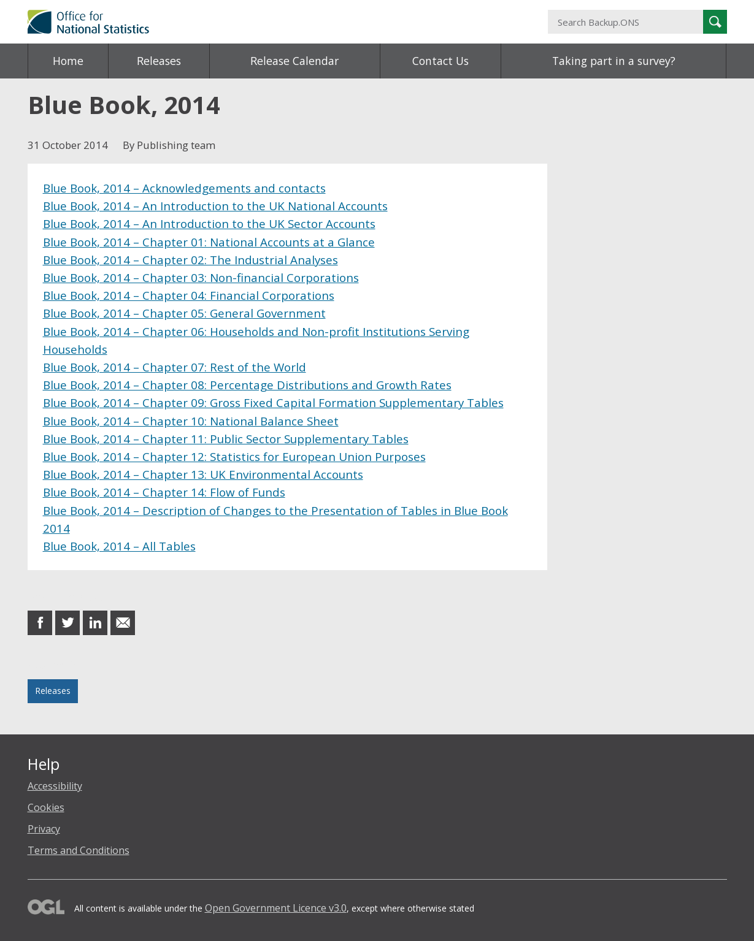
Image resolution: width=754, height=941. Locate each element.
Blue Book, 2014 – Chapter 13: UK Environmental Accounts (203, 474)
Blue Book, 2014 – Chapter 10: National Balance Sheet (191, 421)
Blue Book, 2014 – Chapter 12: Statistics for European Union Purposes (234, 456)
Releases (159, 60)
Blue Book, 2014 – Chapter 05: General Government (184, 313)
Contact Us (440, 60)
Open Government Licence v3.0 (276, 908)
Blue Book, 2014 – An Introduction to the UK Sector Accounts (209, 223)
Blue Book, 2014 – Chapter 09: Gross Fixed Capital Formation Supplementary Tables (273, 402)
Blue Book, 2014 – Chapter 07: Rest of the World (174, 367)
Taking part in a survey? (613, 60)
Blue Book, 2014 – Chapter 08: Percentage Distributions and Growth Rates (247, 384)
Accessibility (55, 786)
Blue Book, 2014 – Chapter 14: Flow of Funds (164, 492)
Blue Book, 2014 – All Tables (119, 546)
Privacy (44, 829)
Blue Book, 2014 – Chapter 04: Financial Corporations (188, 295)
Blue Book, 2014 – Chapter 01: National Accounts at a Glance (209, 242)
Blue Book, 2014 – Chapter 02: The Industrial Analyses (190, 259)
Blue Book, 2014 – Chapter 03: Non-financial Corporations (201, 277)
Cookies (46, 807)
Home (68, 60)
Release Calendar (294, 60)
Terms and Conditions (78, 850)
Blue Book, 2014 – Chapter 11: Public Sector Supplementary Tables (226, 438)
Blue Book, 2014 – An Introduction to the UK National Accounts (215, 205)
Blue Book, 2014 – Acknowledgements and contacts (184, 188)
